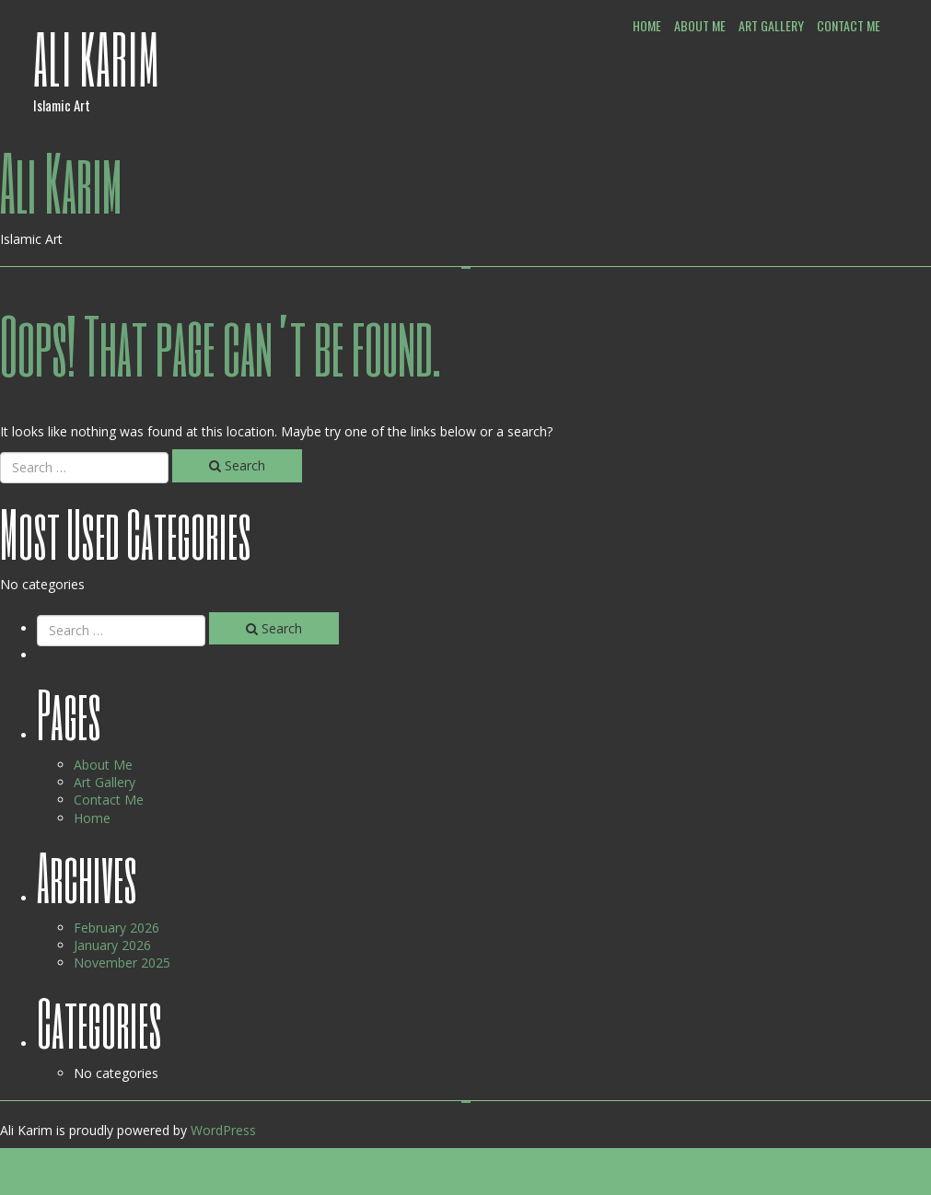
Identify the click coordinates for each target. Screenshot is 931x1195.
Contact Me (848, 25)
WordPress (223, 1130)
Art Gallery (771, 25)
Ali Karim (96, 58)
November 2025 (122, 962)
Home (647, 25)
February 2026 (116, 927)
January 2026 (112, 945)
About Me (700, 25)
